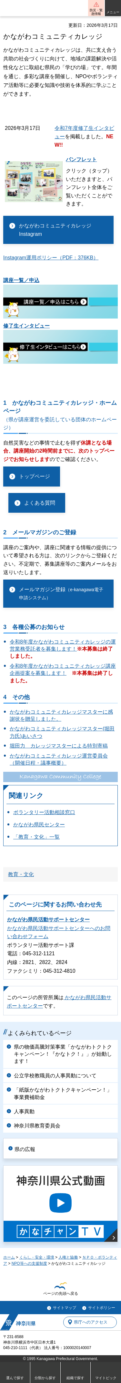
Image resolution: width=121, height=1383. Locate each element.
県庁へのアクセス (90, 1322)
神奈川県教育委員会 (37, 1125)
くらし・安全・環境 (36, 1257)
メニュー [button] (112, 12)
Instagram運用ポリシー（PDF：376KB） (50, 257)
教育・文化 (21, 874)
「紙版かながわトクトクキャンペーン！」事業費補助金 (63, 1093)
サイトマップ (64, 1307)
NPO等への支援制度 (29, 1263)
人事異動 (24, 1111)
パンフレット (81, 159)
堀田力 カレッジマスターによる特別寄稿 (59, 746)
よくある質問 (39, 503)
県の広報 (25, 1149)
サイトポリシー (101, 1307)
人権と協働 (68, 1257)
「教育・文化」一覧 (36, 837)
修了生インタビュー (26, 326)
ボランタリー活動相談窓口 (44, 812)
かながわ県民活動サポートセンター (48, 919)
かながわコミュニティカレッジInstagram (55, 230)
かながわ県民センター (39, 824)
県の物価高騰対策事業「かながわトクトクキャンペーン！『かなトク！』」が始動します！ (63, 1054)
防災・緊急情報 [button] (96, 12)
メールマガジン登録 (61, 594)
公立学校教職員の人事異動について (55, 1075)
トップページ (34, 476)
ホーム (9, 1257)
